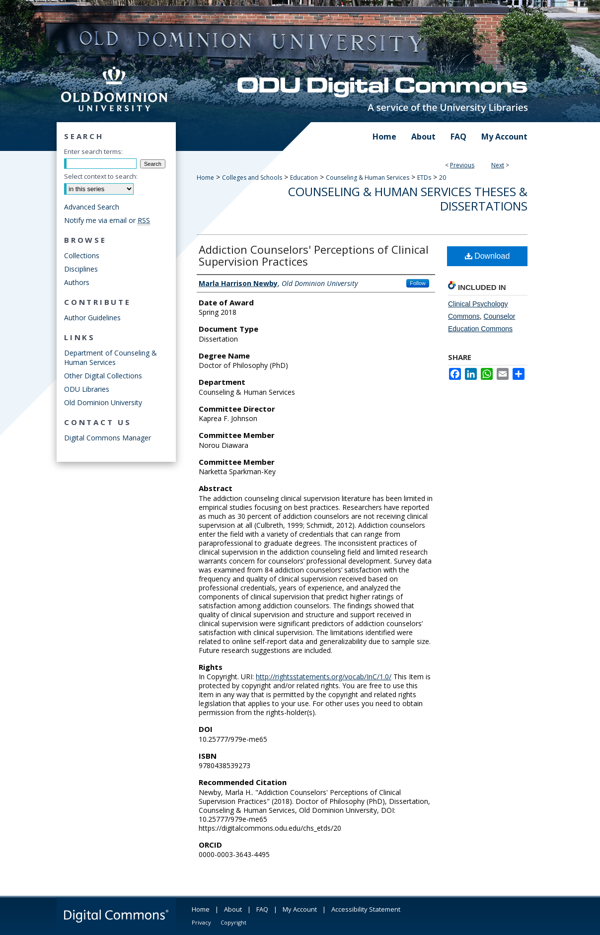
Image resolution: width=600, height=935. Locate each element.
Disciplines (81, 269)
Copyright (233, 922)
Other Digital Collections (103, 375)
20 (442, 177)
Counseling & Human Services (367, 177)
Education (304, 177)
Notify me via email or (107, 220)
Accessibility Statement (365, 909)
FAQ (262, 909)
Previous (462, 165)
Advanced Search (91, 207)
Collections (81, 255)
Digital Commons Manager (107, 437)
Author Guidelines (92, 317)
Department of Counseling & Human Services (110, 357)
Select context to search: (101, 176)
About (233, 909)
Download (487, 256)
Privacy (201, 922)
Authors (76, 282)
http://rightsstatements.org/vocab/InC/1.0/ (323, 676)
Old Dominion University (103, 402)
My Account (300, 909)
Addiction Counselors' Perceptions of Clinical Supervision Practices (314, 255)
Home (205, 177)
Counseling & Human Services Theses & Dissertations (407, 198)
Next (497, 165)
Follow (418, 283)
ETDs (424, 177)
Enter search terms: (93, 151)
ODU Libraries (86, 389)
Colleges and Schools (252, 177)
